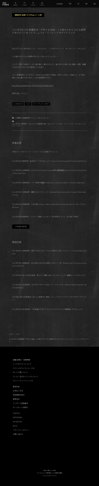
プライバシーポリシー (21, 430)
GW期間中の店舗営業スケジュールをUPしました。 (32, 118)
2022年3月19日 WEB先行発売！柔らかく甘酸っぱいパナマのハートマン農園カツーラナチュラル (48, 275)
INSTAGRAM (17, 417)
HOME (11, 334)
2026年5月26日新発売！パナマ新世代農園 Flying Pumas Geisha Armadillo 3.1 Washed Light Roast (48, 183)
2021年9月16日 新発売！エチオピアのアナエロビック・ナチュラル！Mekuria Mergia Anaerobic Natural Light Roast (49, 286)
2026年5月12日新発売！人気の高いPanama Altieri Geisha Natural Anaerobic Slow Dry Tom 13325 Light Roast (49, 205)
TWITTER (16, 413)
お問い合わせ (18, 434)
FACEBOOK (17, 422)
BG (95, 4)
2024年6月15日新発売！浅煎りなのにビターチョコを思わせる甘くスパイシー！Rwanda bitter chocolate (49, 252)
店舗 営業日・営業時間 (21, 360)
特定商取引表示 (19, 395)
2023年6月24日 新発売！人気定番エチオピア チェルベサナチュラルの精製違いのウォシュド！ (48, 309)
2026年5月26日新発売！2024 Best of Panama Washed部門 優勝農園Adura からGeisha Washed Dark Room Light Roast (49, 171)
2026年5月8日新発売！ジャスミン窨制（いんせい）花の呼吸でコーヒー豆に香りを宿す (45, 217)
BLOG (15, 426)
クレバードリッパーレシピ (23, 381)
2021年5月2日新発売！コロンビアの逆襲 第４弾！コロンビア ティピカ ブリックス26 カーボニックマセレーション (49, 125)
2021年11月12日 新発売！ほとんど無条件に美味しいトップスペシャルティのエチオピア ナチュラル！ (49, 298)
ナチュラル (40, 104)
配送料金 (16, 387)
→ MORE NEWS (21, 227)
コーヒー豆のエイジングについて (25, 376)
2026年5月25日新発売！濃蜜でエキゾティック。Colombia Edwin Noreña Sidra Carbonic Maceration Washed (49, 193)
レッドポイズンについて (22, 364)
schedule (59, 4)
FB (86, 4)
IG (78, 4)
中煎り (47, 104)
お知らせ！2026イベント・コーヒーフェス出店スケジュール (35, 152)
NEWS (28, 104)
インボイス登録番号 (20, 403)
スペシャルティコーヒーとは (23, 368)
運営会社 (16, 399)
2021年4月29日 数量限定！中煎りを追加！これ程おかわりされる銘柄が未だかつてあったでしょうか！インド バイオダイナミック (49, 340)
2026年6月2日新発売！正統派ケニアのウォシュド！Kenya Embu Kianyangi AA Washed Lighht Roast (49, 161)
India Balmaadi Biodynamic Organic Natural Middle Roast (32, 86)
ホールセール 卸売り (20, 407)
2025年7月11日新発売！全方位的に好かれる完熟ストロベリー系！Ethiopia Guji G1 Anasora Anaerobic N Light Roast (49, 264)
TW (70, 4)
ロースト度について (20, 372)
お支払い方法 (18, 391)
